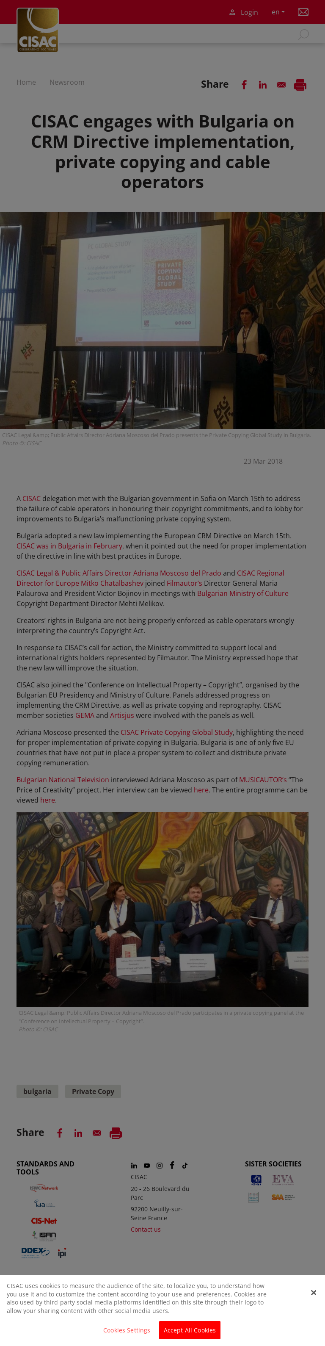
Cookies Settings (126, 1335)
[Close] (313, 1297)
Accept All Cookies (190, 1335)
